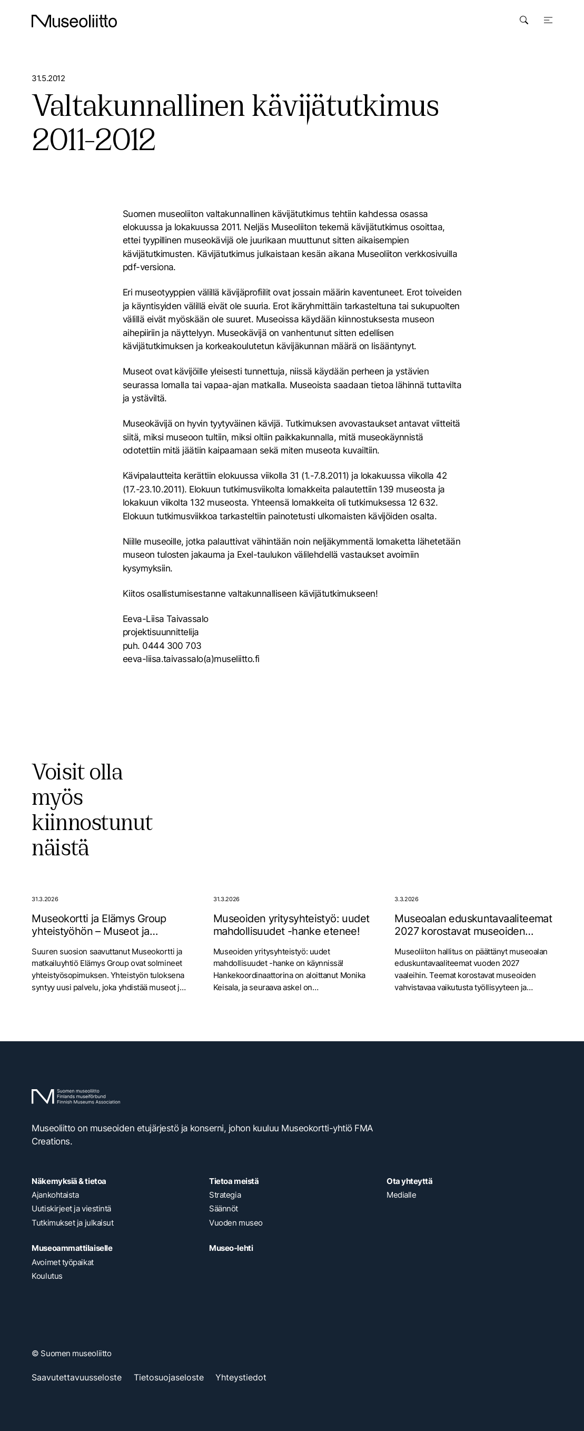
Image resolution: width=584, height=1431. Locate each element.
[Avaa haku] (524, 20)
